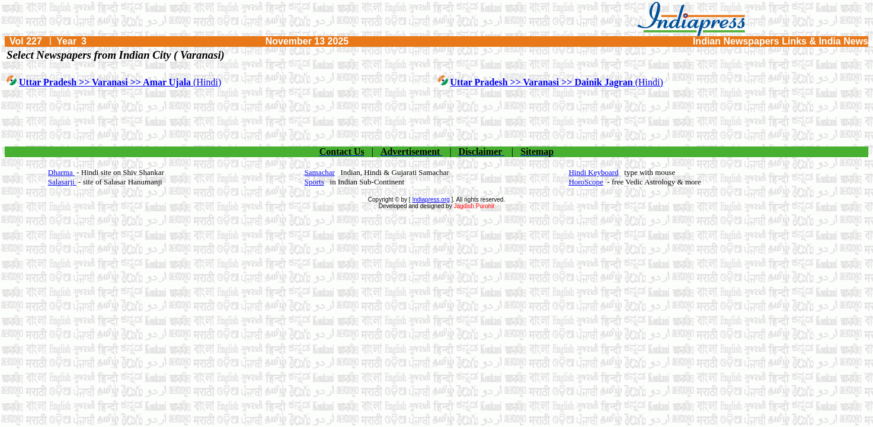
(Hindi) (120, 82)
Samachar (320, 172)
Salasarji (62, 181)
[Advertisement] (436, 118)
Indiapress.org (430, 199)
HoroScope (585, 181)
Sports (314, 181)
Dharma (61, 172)
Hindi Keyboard (593, 172)
